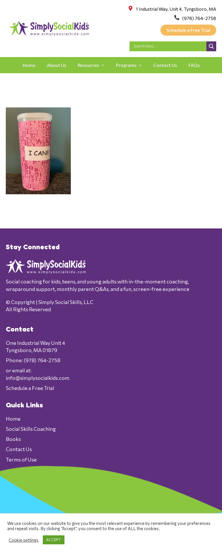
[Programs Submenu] (141, 65)
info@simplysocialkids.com (37, 378)
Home (29, 65)
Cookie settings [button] (23, 540)
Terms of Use (21, 459)
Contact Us (165, 65)
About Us (56, 65)
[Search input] (169, 46)
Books (13, 439)
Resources (88, 65)
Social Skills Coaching (31, 429)
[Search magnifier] (211, 46)
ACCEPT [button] (53, 539)
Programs (126, 65)
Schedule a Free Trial (30, 388)
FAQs (194, 65)
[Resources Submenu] (104, 65)
